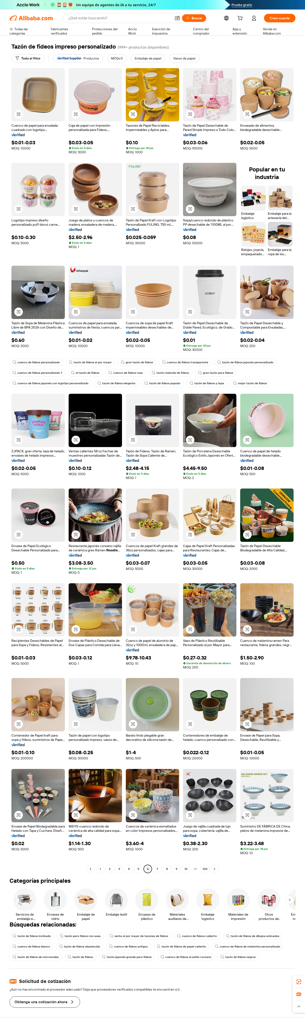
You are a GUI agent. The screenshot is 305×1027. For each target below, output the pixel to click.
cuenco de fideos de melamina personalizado (247, 946)
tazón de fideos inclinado (32, 936)
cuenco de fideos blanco (31, 946)
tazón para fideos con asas (80, 936)
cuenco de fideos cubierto (197, 936)
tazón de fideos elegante (116, 383)
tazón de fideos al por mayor (90, 362)
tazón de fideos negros (238, 957)
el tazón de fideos (85, 373)
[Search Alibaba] (119, 18)
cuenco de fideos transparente (185, 362)
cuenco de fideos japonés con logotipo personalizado (50, 383)
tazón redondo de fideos (170, 373)
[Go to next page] (214, 869)
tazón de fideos (80, 957)
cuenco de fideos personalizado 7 (37, 373)
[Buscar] (194, 18)
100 (205, 869)
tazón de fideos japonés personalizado (245, 362)
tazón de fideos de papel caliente (181, 946)
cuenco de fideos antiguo (128, 946)
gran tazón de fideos (137, 362)
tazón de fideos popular (162, 383)
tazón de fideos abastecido (79, 946)
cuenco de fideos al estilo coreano (186, 957)
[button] (177, 18)
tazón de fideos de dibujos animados (252, 936)
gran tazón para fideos (215, 373)
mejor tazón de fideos (250, 383)
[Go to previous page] (90, 869)
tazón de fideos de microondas (36, 957)
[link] (299, 982)
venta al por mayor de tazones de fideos (139, 936)
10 (186, 869)
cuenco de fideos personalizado (36, 362)
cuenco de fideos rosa (125, 373)
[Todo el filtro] (27, 58)
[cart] (240, 19)
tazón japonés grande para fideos (127, 957)
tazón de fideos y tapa (207, 383)
